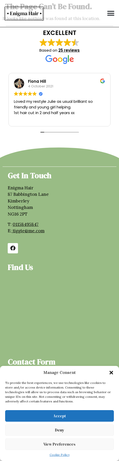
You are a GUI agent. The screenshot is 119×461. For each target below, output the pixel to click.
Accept (59, 416)
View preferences (59, 444)
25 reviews (69, 50)
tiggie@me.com (28, 231)
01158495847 (26, 224)
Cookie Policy (60, 455)
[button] (111, 372)
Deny (59, 430)
